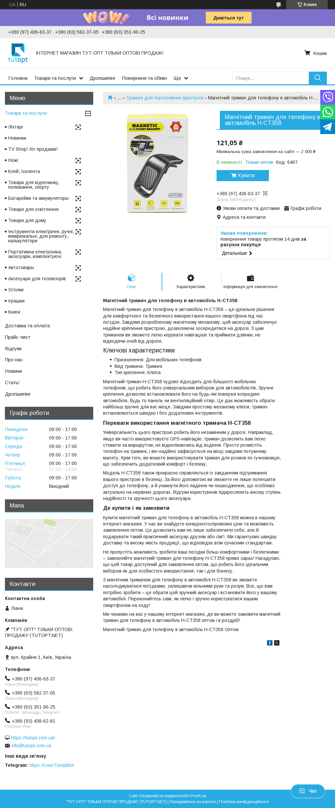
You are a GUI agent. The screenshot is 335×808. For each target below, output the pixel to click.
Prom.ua (198, 796)
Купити (246, 175)
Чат (308, 791)
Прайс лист (17, 337)
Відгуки (13, 348)
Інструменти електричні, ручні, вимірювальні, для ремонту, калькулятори (41, 236)
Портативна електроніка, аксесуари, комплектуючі (35, 254)
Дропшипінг (102, 78)
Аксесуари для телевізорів (37, 278)
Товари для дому (27, 220)
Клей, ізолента (24, 171)
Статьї (12, 382)
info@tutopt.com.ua (31, 745)
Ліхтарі (15, 126)
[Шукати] (318, 78)
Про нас (14, 359)
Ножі (13, 160)
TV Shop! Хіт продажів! (33, 149)
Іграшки (16, 300)
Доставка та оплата (27, 325)
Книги (14, 312)
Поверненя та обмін (144, 78)
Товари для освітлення (33, 209)
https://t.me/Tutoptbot (51, 765)
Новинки (17, 138)
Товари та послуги (55, 78)
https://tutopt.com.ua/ (33, 737)
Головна (17, 78)
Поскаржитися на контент (192, 801)
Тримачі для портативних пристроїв (164, 97)
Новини (13, 371)
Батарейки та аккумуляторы (38, 198)
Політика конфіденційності (244, 801)
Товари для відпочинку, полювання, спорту (34, 185)
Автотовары (21, 267)
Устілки (16, 289)
